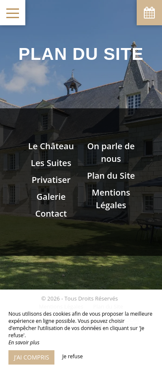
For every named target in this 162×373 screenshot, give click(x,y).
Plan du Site (111, 175)
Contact (51, 213)
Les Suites (51, 163)
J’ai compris (31, 357)
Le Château (51, 146)
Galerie (51, 196)
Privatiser (51, 179)
